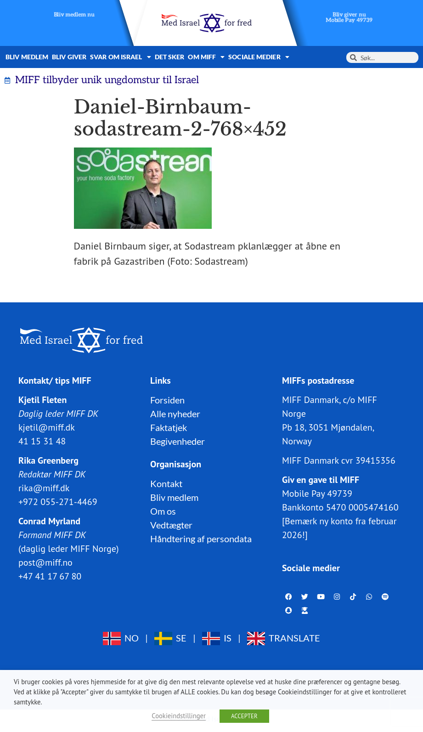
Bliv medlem (27, 57)
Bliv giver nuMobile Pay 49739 (349, 17)
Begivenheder (177, 441)
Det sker (170, 57)
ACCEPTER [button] (244, 716)
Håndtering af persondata (201, 538)
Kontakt (166, 483)
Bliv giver (69, 57)
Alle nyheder (175, 413)
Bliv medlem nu (74, 14)
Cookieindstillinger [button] (179, 715)
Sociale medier (258, 57)
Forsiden (167, 399)
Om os (163, 510)
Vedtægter (171, 524)
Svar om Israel (120, 57)
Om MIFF (206, 57)
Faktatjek (168, 427)
